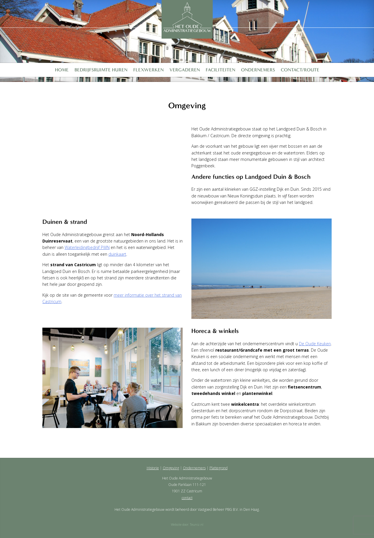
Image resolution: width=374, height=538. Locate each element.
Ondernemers (258, 70)
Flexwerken (148, 70)
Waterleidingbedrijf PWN (87, 247)
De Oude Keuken (315, 343)
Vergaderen (184, 70)
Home (62, 70)
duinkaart (117, 254)
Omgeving (171, 467)
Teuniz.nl (196, 524)
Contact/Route (300, 70)
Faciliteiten (220, 70)
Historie (153, 467)
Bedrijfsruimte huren (101, 70)
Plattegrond (218, 467)
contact (187, 497)
